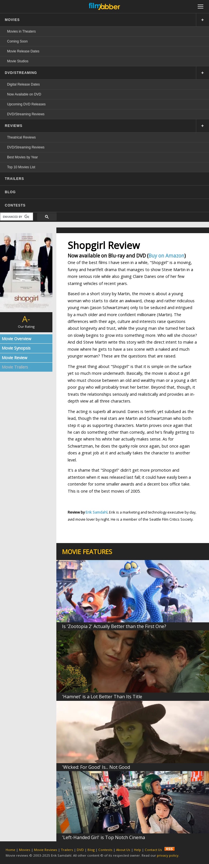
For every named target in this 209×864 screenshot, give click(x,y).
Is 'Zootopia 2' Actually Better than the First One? (114, 626)
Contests (105, 850)
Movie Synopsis (16, 348)
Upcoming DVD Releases (26, 104)
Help (137, 850)
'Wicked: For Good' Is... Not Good (96, 767)
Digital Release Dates (23, 84)
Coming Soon (17, 41)
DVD (80, 850)
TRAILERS (14, 179)
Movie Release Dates (23, 51)
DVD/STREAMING (21, 73)
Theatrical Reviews (21, 137)
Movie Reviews (45, 850)
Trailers (67, 850)
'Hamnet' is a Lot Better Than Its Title (102, 696)
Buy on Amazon (166, 255)
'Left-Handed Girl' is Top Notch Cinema (103, 837)
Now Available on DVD (24, 94)
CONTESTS (15, 205)
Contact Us (153, 850)
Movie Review (14, 357)
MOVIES (12, 20)
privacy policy (167, 855)
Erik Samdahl (96, 512)
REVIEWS (13, 126)
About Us (123, 850)
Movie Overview (16, 338)
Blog (91, 850)
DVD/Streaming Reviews (25, 114)
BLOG (10, 192)
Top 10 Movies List (21, 167)
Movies (24, 850)
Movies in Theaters (21, 31)
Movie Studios (17, 61)
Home (10, 850)
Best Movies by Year (22, 157)
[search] (16, 216)
